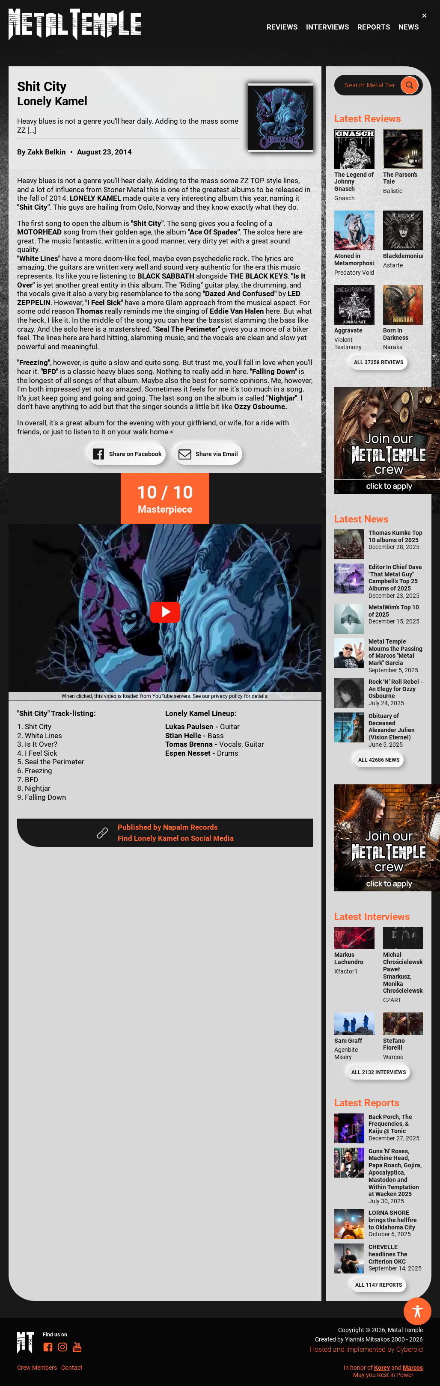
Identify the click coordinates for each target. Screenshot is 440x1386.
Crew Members (37, 1367)
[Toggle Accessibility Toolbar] (417, 1311)
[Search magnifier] (410, 85)
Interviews (327, 27)
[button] (165, 612)
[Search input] (370, 85)
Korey (382, 1367)
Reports (373, 27)
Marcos (413, 1367)
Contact (72, 1367)
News (408, 27)
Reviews (282, 27)
